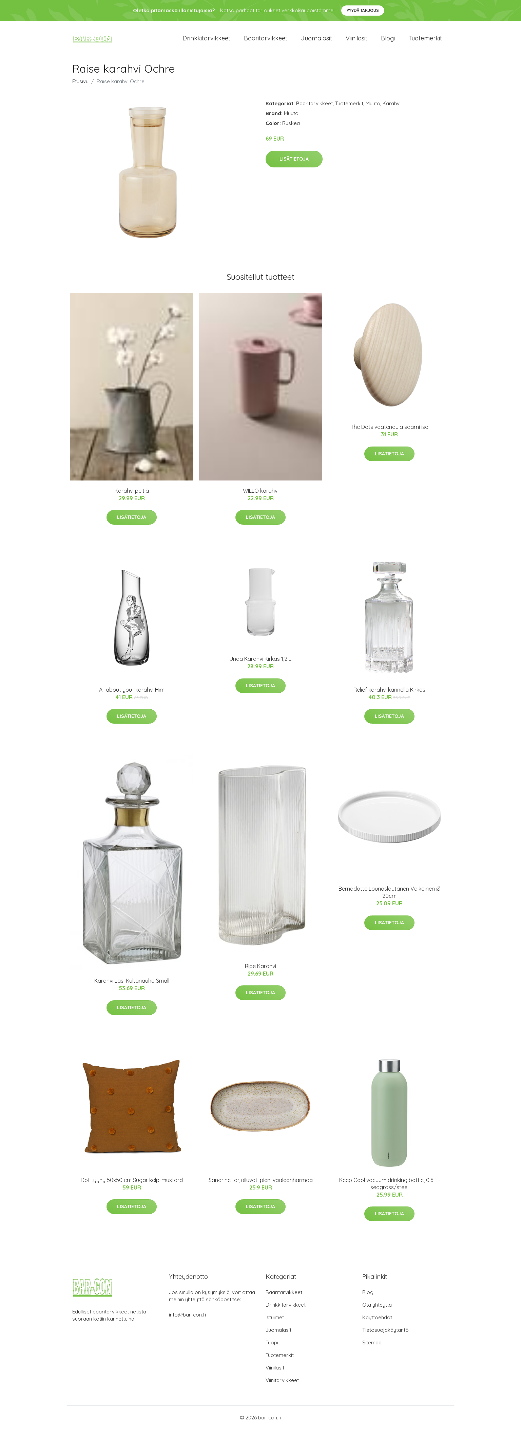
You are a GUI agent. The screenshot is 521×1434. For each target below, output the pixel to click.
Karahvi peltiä (132, 495)
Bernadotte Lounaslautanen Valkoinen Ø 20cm (389, 897)
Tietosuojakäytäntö (385, 1334)
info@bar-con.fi (187, 1319)
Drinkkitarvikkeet (206, 40)
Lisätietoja (294, 164)
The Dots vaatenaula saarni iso (389, 431)
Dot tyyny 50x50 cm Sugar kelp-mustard (132, 1184)
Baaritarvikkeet (265, 40)
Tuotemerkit (425, 40)
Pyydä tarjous (363, 10)
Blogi (388, 40)
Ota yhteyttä (377, 1309)
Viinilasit (356, 40)
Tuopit (273, 1347)
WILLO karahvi (260, 495)
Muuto (373, 108)
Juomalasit (316, 40)
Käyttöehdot (377, 1322)
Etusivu (80, 86)
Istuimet (275, 1322)
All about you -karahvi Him (132, 694)
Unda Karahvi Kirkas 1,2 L (260, 663)
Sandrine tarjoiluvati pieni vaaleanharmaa (261, 1184)
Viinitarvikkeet (282, 1385)
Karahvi (392, 108)
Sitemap (372, 1347)
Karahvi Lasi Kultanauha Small (131, 985)
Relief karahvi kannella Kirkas (389, 694)
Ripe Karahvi (260, 970)
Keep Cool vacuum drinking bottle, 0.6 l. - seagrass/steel (389, 1188)
